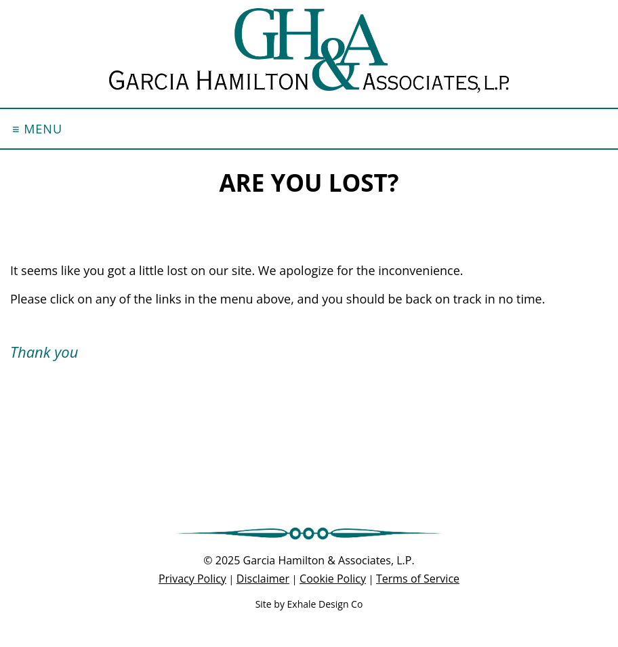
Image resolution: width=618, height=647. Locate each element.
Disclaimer (262, 578)
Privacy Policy (192, 578)
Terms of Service (417, 578)
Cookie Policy (333, 578)
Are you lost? (308, 183)
